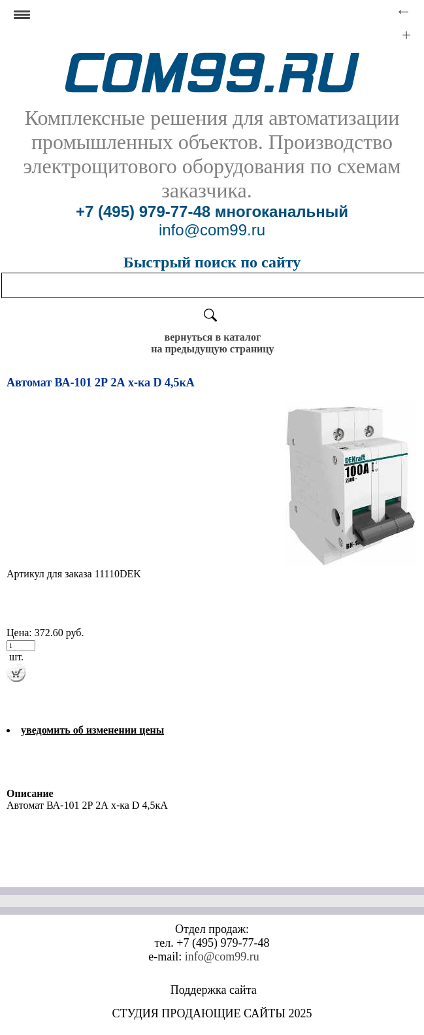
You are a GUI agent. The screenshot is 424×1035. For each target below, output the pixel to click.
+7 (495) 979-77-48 (143, 211)
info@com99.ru (222, 956)
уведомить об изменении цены (92, 730)
